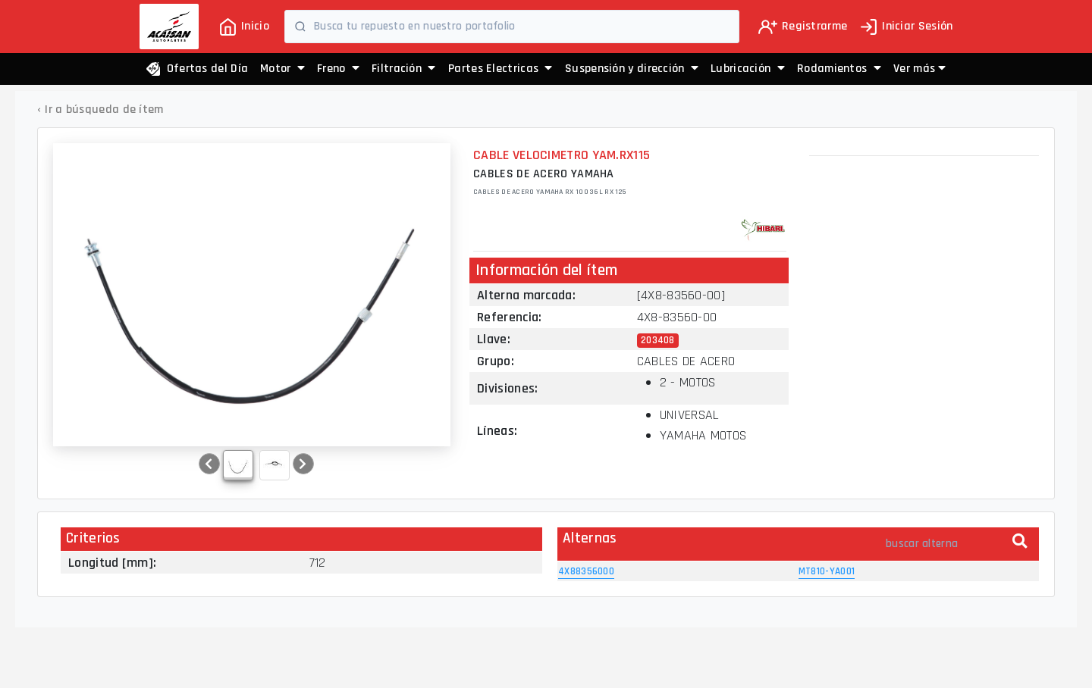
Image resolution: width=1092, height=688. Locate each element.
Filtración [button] (404, 69)
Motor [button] (282, 69)
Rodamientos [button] (839, 69)
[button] (919, 69)
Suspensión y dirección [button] (631, 69)
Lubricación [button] (748, 69)
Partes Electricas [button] (500, 69)
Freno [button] (338, 69)
